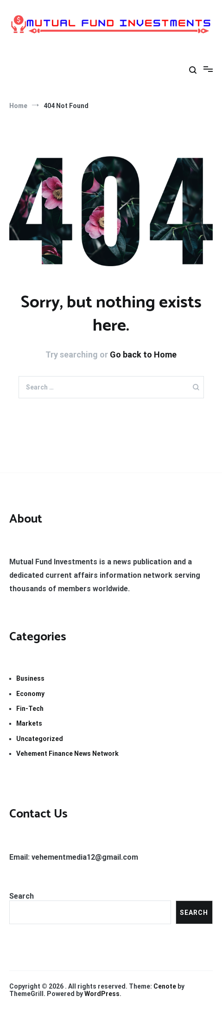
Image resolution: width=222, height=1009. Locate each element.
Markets (29, 723)
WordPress (102, 993)
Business (30, 678)
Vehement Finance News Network (67, 753)
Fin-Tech (30, 708)
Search (21, 896)
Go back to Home (143, 354)
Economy (30, 693)
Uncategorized (39, 738)
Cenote (164, 986)
